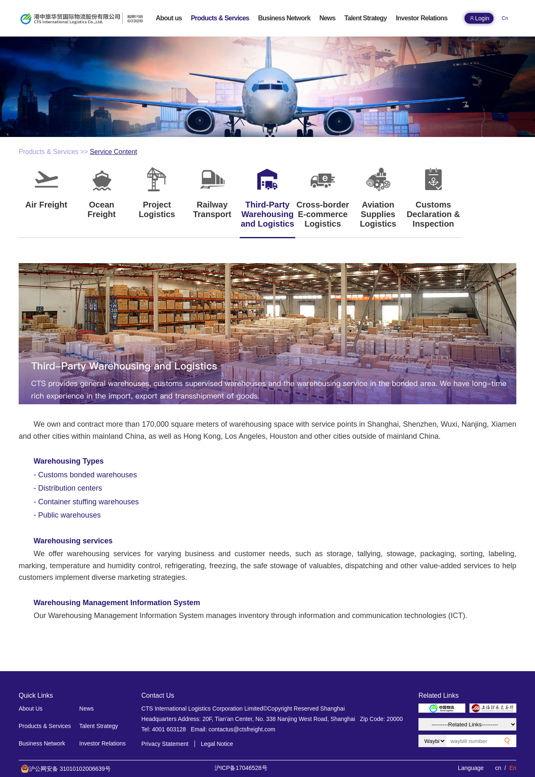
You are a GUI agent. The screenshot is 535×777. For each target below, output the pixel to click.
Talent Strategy (98, 726)
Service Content (113, 151)
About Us (31, 708)
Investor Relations (102, 743)
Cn (505, 18)
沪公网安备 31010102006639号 (66, 769)
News (86, 708)
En (512, 768)
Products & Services (48, 151)
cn (498, 768)
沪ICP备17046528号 (241, 768)
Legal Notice (217, 743)
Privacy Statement (165, 743)
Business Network (42, 743)
